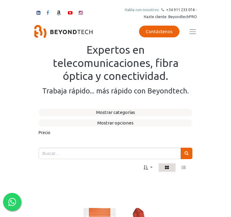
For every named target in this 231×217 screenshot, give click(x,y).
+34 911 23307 (178, 10)
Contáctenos (159, 31)
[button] (148, 167)
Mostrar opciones (115, 122)
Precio (44, 132)
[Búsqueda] (186, 153)
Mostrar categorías (115, 112)
